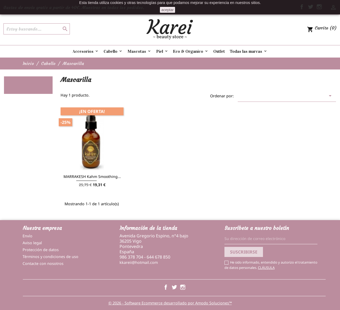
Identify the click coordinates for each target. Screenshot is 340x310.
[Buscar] (36, 28)
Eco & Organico (191, 51)
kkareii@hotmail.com (139, 262)
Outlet (219, 51)
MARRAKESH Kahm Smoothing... (92, 176)
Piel (162, 51)
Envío (27, 235)
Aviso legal (32, 242)
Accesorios (86, 51)
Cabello (113, 51)
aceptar (167, 10)
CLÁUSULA (266, 267)
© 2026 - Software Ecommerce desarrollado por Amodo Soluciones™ (170, 302)
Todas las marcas (248, 51)
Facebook (165, 287)
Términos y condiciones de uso (50, 256)
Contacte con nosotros (43, 263)
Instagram (182, 287)
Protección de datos (41, 249)
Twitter (174, 287)
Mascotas (139, 51)
